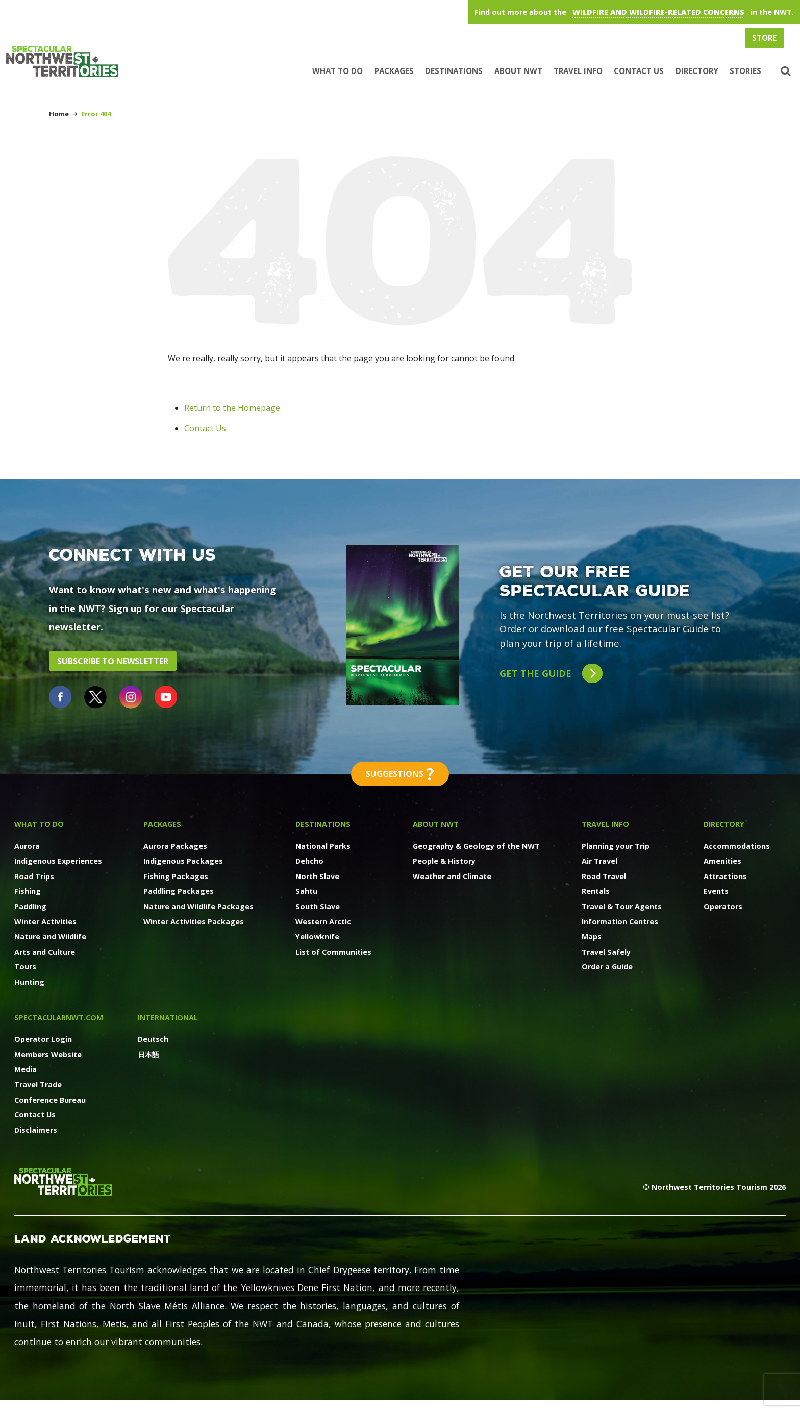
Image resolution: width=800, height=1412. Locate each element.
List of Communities (333, 952)
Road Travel (604, 876)
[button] (784, 71)
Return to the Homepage (232, 407)
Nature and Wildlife (50, 936)
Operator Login (43, 1039)
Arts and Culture (44, 952)
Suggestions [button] (400, 774)
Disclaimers (35, 1130)
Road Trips (34, 876)
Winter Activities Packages (193, 922)
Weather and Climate (452, 876)
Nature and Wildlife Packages (198, 906)
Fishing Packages (175, 876)
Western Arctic (323, 922)
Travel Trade (38, 1084)
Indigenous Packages (183, 861)
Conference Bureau (50, 1100)
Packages (394, 71)
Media (25, 1069)
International (168, 1018)
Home (59, 113)
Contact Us (639, 71)
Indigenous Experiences (58, 861)
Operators (723, 906)
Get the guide (550, 674)
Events (716, 891)
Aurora (27, 846)
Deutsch (153, 1039)
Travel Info (578, 71)
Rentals (596, 891)
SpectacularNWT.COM (58, 1018)
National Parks (323, 846)
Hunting (29, 982)
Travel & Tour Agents (622, 906)
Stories (745, 71)
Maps (592, 936)
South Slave (317, 906)
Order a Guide (607, 966)
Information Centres (620, 922)
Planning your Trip (615, 846)
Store (764, 38)
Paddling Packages (178, 891)
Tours (25, 966)
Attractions (725, 876)
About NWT (518, 71)
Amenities (722, 861)
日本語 (148, 1054)
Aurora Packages (175, 846)
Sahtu (306, 891)
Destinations (454, 71)
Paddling (30, 906)
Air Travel (599, 861)
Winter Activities (45, 922)
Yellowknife (317, 936)
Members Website (48, 1054)
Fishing (27, 891)
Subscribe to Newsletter (112, 661)
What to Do (337, 71)
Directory (697, 71)
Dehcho (309, 861)
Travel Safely (606, 952)
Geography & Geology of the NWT (476, 846)
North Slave (317, 876)
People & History (444, 861)
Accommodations (737, 846)
